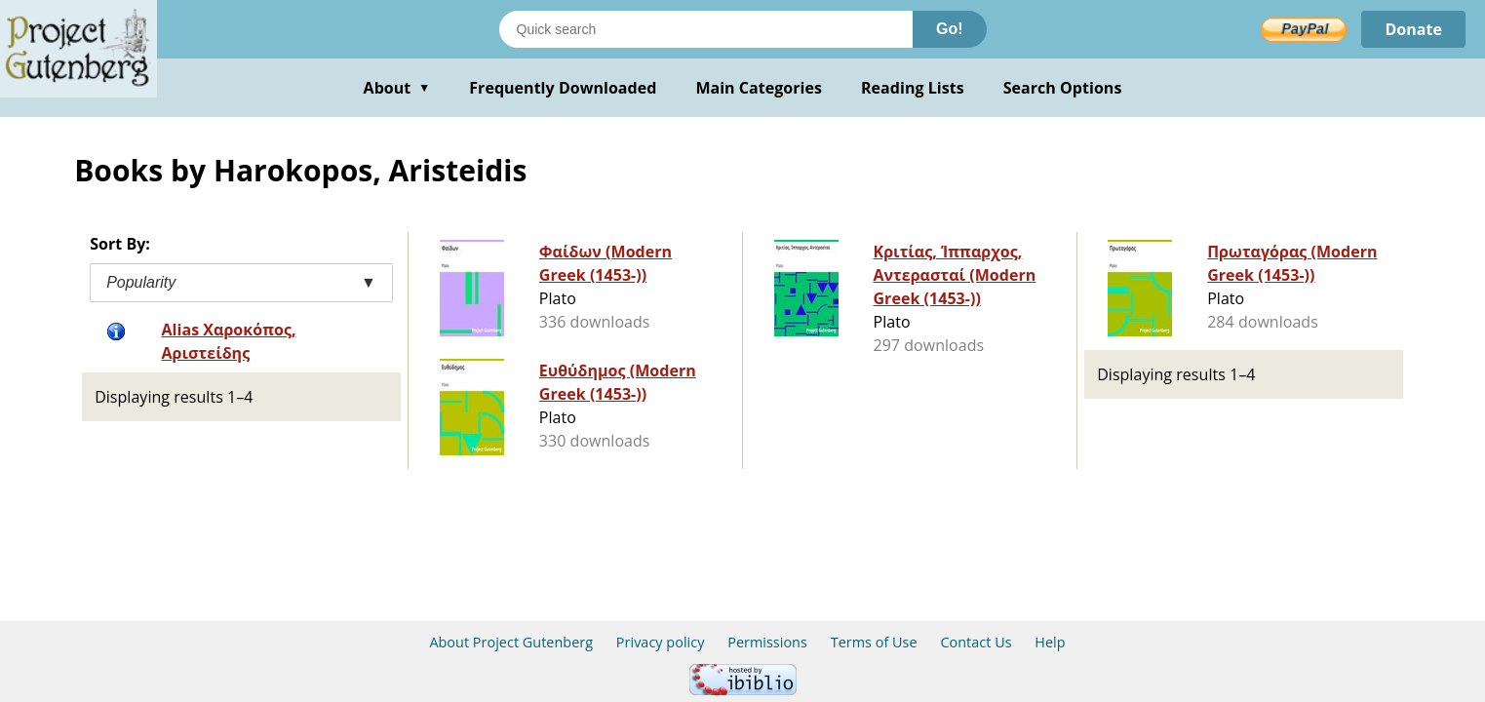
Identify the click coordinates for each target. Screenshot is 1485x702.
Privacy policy (660, 642)
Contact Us (975, 642)
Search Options (1062, 87)
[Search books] (706, 29)
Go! (949, 28)
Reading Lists (912, 87)
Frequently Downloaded (562, 87)
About (397, 87)
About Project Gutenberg (511, 642)
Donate (1413, 29)
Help (1050, 642)
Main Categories (758, 87)
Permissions (767, 642)
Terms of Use (874, 642)
